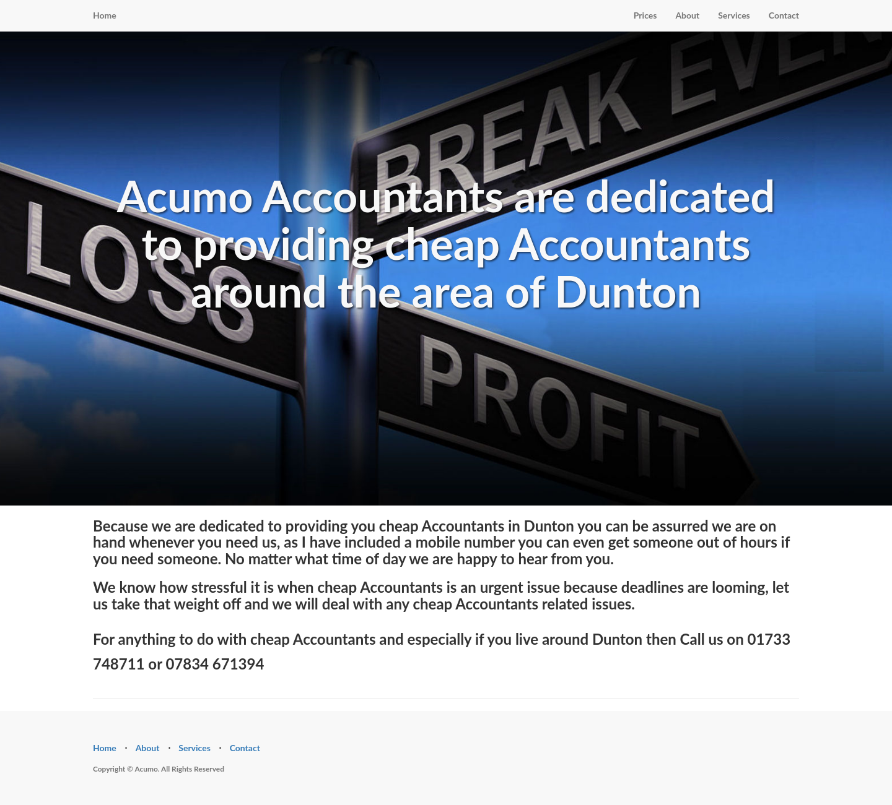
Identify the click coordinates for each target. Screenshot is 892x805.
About (687, 15)
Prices (645, 15)
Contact (784, 15)
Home (104, 15)
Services (734, 15)
